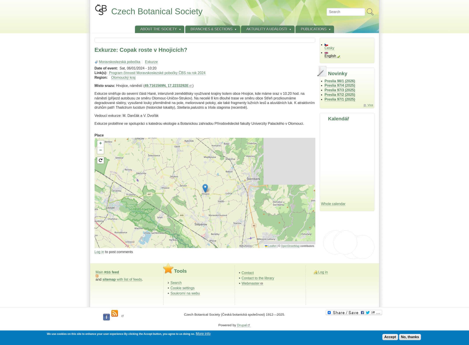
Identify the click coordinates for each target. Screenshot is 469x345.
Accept (390, 337)
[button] (205, 188)
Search (176, 283)
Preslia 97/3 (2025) (340, 90)
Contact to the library (258, 278)
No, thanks (410, 337)
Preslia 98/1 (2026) (340, 81)
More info (203, 334)
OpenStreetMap (290, 246)
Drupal (244, 325)
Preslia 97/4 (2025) (340, 85)
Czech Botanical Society (157, 11)
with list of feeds (122, 279)
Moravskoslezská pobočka (119, 62)
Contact (248, 273)
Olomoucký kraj (123, 77)
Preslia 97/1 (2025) (340, 99)
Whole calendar (333, 204)
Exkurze (151, 62)
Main (107, 272)
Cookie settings (182, 288)
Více (370, 105)
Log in (99, 252)
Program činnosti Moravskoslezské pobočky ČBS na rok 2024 (157, 73)
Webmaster (252, 283)
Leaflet (270, 246)
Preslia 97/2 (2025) (340, 95)
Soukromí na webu (185, 293)
